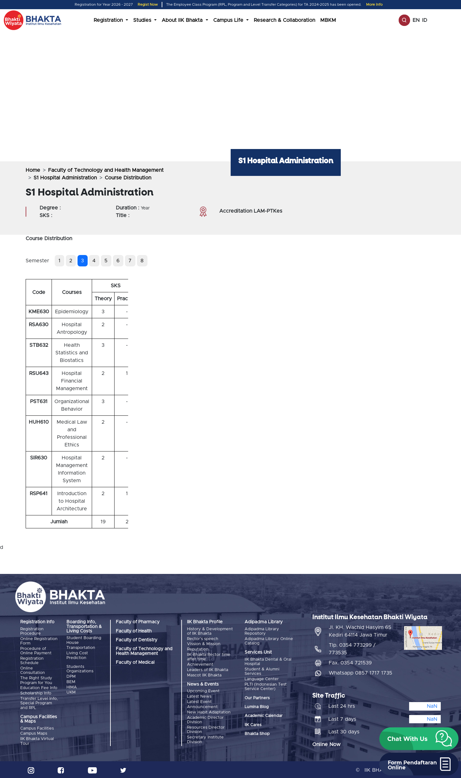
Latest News (199, 696)
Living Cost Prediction (77, 655)
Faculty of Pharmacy (137, 622)
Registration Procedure (32, 631)
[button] (418, 738)
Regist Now (148, 4)
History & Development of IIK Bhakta (210, 631)
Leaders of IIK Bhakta (207, 669)
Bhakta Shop (257, 733)
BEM (70, 681)
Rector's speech (202, 639)
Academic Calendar (264, 715)
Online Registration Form (39, 641)
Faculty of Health (134, 631)
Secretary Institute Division (205, 738)
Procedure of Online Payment (36, 650)
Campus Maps (33, 733)
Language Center (262, 679)
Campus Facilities (37, 727)
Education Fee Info (38, 687)
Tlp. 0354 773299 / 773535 (352, 648)
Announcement (202, 706)
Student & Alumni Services (262, 671)
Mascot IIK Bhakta (204, 674)
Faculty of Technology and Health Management (106, 170)
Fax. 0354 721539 (350, 661)
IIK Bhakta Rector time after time (208, 656)
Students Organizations (79, 668)
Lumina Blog (257, 707)
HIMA (71, 687)
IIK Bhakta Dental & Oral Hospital (268, 661)
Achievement (200, 664)
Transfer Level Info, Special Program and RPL (39, 702)
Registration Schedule (32, 660)
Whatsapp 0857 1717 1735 (360, 672)
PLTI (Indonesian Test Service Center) (266, 686)
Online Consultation (32, 670)
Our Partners (257, 697)
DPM (71, 676)
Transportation (80, 648)
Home (33, 170)
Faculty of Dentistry (136, 640)
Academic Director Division (205, 718)
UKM (71, 692)
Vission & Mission (204, 644)
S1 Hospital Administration (65, 177)
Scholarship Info (35, 693)
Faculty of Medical (135, 662)
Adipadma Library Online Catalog (269, 641)
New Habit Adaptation (209, 711)
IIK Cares (253, 724)
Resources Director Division (206, 728)
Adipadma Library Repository (262, 631)
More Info (374, 4)
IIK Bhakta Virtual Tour (37, 740)
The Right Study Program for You (36, 679)
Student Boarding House (83, 640)
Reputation (198, 649)
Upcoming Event (203, 690)
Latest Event (199, 701)
